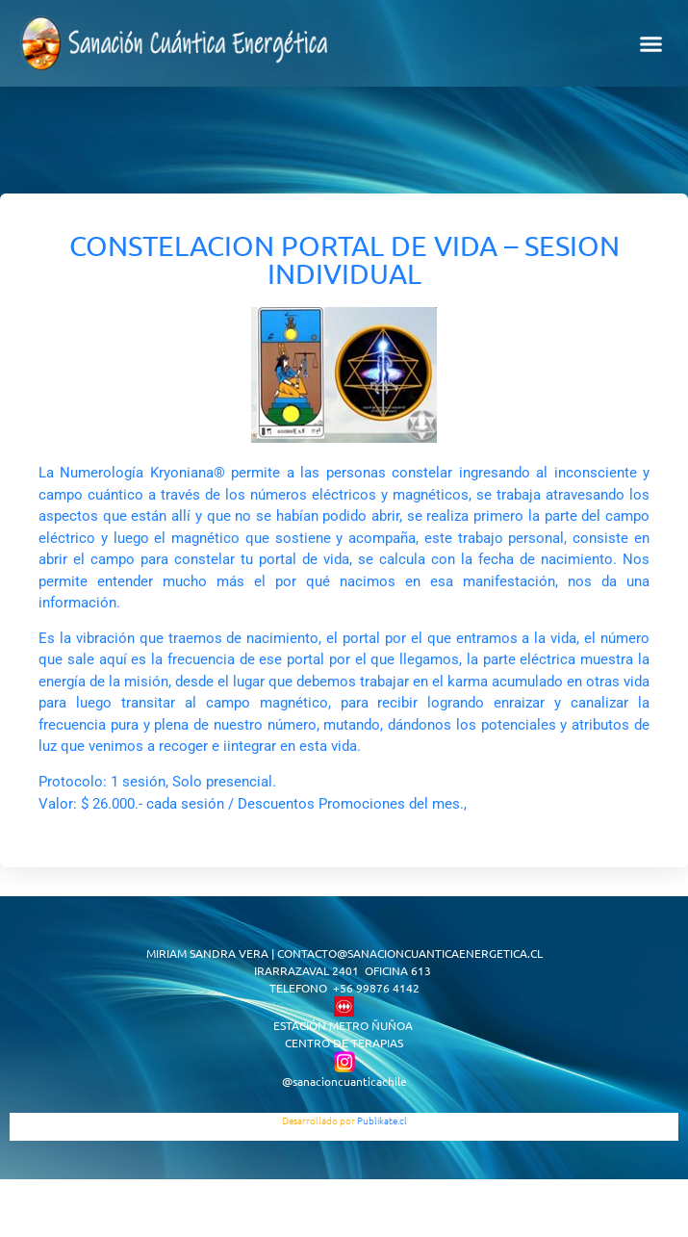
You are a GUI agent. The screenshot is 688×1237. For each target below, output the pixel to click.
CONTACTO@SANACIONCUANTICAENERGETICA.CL (410, 953)
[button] (651, 43)
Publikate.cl (382, 1120)
